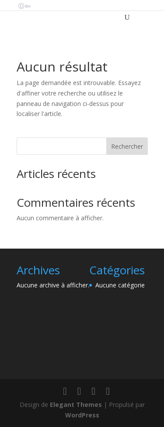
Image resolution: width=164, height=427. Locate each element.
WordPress (82, 415)
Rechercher (127, 146)
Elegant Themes (76, 404)
